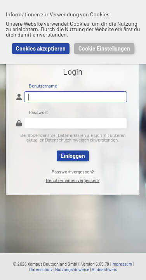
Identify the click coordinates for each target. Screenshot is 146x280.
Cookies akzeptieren (41, 48)
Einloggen (73, 155)
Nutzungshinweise (72, 269)
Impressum (121, 263)
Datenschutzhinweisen (67, 139)
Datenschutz (41, 269)
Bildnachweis (104, 269)
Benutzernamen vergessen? (73, 180)
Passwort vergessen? (73, 171)
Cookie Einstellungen (104, 48)
